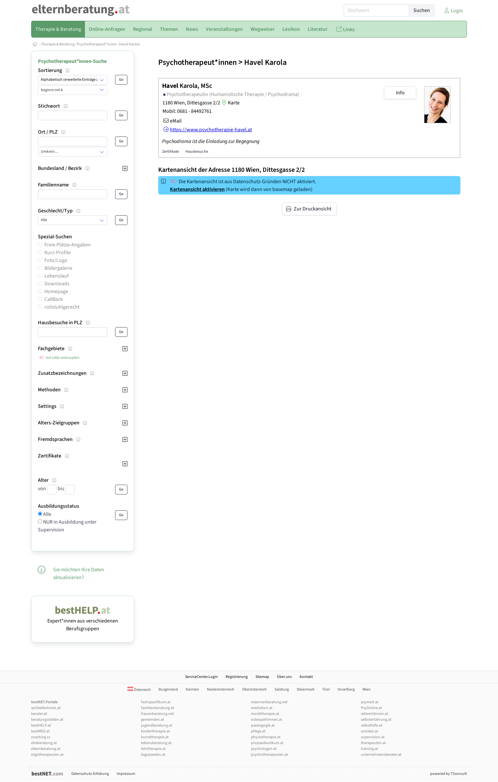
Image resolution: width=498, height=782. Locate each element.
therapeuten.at (373, 743)
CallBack (53, 299)
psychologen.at (264, 749)
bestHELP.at (41, 725)
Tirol (326, 689)
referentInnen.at (374, 714)
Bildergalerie (58, 268)
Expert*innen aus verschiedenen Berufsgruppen (82, 621)
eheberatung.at (44, 743)
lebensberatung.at (156, 743)
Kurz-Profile (57, 252)
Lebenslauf (56, 275)
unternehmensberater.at (381, 754)
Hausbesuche (196, 151)
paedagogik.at (263, 725)
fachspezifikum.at (156, 702)
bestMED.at (40, 731)
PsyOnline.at (371, 708)
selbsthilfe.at (371, 725)
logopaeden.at (153, 754)
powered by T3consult (448, 773)
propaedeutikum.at (267, 743)
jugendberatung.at (156, 725)
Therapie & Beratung (58, 44)
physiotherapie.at (265, 737)
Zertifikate (170, 151)
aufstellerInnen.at (46, 708)
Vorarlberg (346, 689)
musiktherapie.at (265, 714)
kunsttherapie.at (155, 737)
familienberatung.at (157, 708)
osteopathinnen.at (266, 719)
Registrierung (237, 677)
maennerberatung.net (269, 702)
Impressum (126, 773)
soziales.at (369, 731)
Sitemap (262, 677)
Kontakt (306, 677)
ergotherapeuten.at (47, 754)
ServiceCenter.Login (201, 677)
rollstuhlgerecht (61, 307)
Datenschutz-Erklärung (90, 773)
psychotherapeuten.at (269, 754)
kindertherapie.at (155, 731)
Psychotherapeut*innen (97, 44)
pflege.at (258, 731)
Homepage (56, 291)
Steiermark (305, 689)
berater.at (39, 714)
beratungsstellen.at (47, 719)
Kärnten (192, 689)
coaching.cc (40, 737)
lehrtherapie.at (153, 749)
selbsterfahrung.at (376, 719)
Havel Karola (129, 44)
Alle (46, 514)
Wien (366, 689)
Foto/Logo (55, 260)
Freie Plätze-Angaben (67, 244)
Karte (230, 102)
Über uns (284, 677)
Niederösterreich (220, 689)
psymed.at (369, 702)
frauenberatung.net (157, 714)
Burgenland (168, 689)
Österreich (139, 690)
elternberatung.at (45, 749)
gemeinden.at (152, 719)
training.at (369, 749)
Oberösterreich (254, 689)
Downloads (56, 283)
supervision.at (373, 737)
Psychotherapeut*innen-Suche (72, 61)
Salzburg (282, 689)
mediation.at (261, 708)
